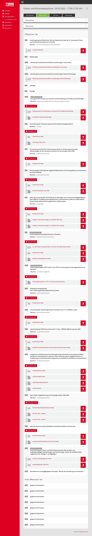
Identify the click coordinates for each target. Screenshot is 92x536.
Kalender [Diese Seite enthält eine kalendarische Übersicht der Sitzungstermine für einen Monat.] (5, 13)
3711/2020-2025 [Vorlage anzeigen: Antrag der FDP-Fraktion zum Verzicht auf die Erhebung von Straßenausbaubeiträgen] (32, 106)
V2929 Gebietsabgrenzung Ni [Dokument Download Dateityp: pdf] (40, 382)
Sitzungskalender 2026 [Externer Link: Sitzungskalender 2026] (11, 19)
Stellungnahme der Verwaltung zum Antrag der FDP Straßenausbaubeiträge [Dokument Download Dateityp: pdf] (52, 111)
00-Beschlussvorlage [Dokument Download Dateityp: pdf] (37, 136)
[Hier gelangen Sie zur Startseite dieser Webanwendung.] (10, 4)
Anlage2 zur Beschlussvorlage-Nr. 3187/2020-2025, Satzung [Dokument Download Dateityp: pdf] (48, 225)
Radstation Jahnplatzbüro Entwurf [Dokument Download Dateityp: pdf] (41, 258)
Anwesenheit (68, 15)
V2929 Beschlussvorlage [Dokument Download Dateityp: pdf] (38, 370)
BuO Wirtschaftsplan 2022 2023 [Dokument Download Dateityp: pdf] (40, 190)
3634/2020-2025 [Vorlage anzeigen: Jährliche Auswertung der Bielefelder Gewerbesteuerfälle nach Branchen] (32, 430)
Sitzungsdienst (83, 531)
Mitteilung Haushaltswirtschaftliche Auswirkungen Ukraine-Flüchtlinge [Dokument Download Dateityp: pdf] (51, 78)
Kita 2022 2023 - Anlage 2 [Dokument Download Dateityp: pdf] (39, 413)
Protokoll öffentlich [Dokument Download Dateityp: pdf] (37, 50)
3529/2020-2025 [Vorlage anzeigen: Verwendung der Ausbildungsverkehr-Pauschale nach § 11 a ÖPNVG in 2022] (32, 317)
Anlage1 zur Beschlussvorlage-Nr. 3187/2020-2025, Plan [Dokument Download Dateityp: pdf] (47, 219)
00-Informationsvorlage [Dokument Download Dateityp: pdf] (38, 435)
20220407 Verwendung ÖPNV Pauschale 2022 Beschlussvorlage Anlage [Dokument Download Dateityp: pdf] (51, 347)
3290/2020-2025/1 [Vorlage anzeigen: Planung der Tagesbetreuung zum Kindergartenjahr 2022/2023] (32, 402)
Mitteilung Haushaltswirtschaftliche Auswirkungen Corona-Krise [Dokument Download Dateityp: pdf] (49, 67)
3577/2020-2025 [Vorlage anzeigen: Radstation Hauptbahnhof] (32, 298)
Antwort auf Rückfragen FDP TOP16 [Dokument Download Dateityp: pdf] (41, 458)
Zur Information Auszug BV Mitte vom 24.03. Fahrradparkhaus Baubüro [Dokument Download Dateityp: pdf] (51, 246)
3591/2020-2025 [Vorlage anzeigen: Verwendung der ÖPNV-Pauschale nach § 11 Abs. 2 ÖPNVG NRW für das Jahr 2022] (32, 336)
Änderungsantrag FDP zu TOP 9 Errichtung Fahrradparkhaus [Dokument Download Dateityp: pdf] (48, 281)
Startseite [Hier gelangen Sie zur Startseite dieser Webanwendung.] (6, 11)
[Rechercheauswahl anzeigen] (86, 8)
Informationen (30, 15)
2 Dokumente (29, 26)
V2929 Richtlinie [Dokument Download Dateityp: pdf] (36, 388)
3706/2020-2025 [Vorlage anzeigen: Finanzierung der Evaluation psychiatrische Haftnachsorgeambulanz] (32, 131)
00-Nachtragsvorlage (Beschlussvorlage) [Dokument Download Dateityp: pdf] (43, 407)
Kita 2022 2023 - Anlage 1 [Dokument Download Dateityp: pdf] (39, 419)
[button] (10, 16)
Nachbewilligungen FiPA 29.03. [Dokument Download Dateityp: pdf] (40, 464)
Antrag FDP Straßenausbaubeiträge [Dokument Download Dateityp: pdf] (41, 117)
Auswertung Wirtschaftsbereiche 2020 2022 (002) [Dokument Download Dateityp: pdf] (45, 441)
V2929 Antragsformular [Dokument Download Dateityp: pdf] (38, 376)
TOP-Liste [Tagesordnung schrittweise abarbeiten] (55, 15)
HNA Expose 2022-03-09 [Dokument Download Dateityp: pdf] (38, 142)
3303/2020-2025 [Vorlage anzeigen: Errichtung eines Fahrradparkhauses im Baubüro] (32, 241)
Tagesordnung (43, 15)
